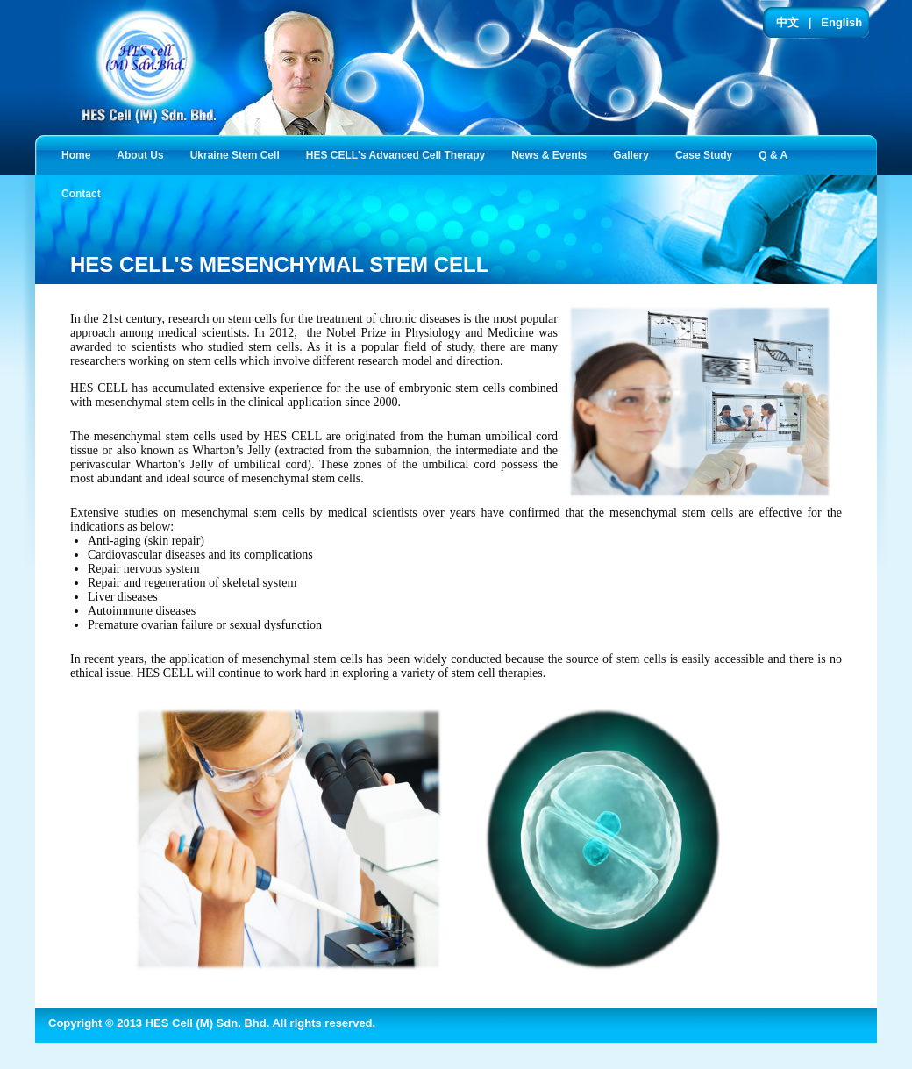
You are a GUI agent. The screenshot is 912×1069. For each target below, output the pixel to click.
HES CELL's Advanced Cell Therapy (399, 153)
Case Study (707, 153)
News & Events (552, 153)
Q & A (776, 153)
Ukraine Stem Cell (238, 153)
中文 (787, 22)
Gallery (634, 153)
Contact (84, 192)
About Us (143, 153)
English (841, 22)
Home (75, 155)
